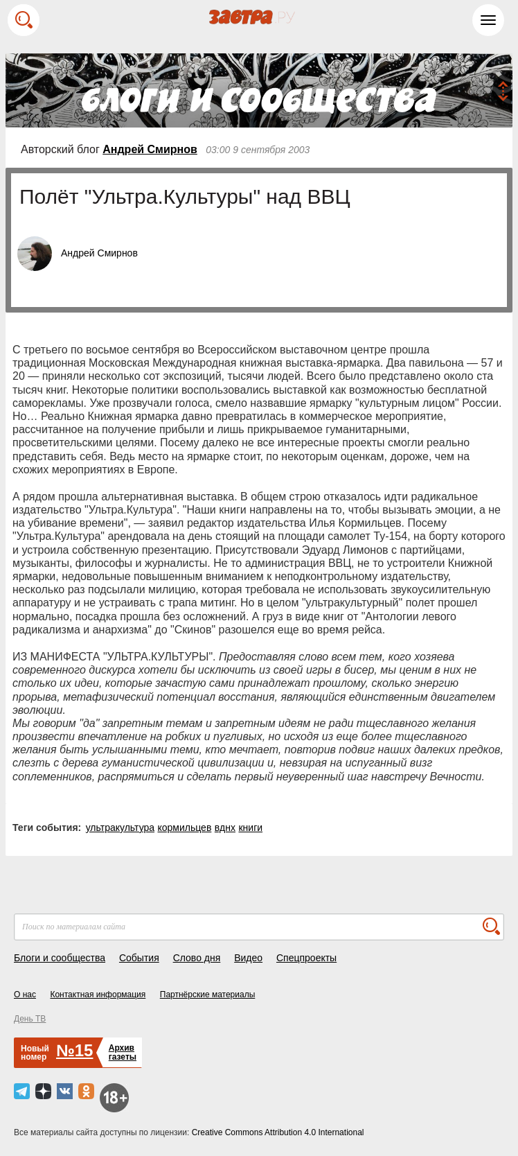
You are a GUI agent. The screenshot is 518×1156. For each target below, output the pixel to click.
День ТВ (30, 1019)
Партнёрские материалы (208, 994)
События (139, 957)
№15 (74, 1050)
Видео (248, 957)
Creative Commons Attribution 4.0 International (278, 1132)
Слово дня (197, 957)
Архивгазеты (122, 1052)
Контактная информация (97, 994)
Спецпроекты (306, 957)
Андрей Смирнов (149, 149)
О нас (25, 994)
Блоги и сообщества (59, 957)
